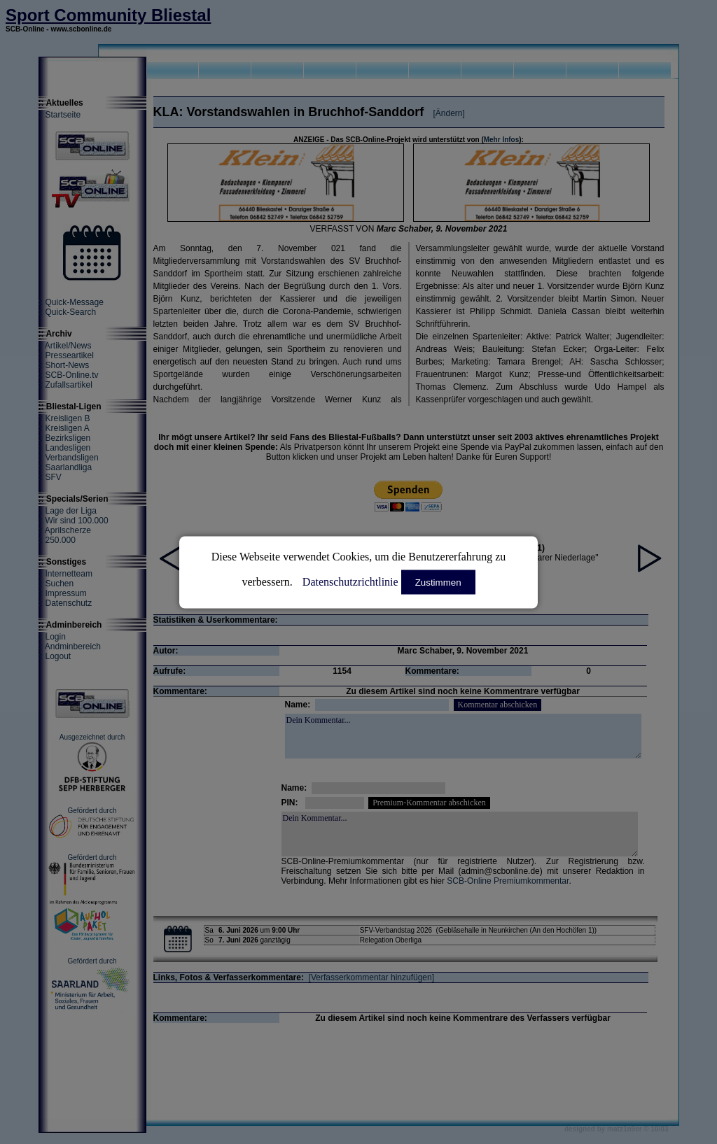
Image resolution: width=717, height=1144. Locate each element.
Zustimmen (438, 582)
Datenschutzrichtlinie (350, 581)
